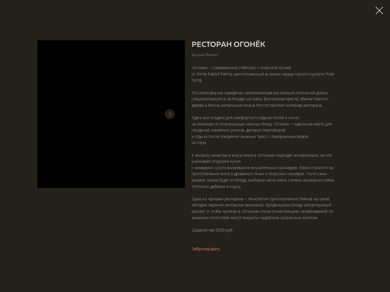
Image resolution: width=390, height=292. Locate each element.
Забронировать (206, 248)
